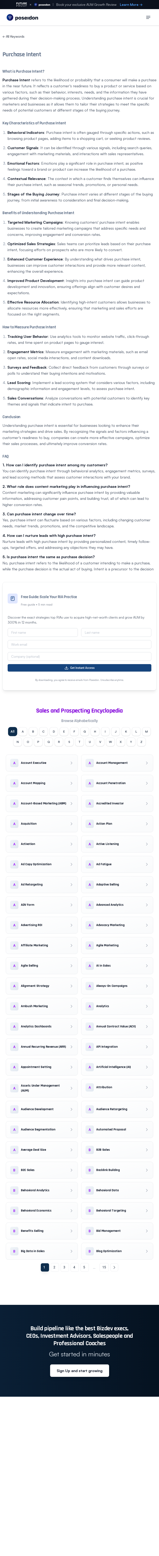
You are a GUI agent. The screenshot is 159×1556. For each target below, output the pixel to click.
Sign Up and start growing (79, 1384)
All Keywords (13, 36)
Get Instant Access (79, 668)
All (16, 732)
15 (104, 1281)
